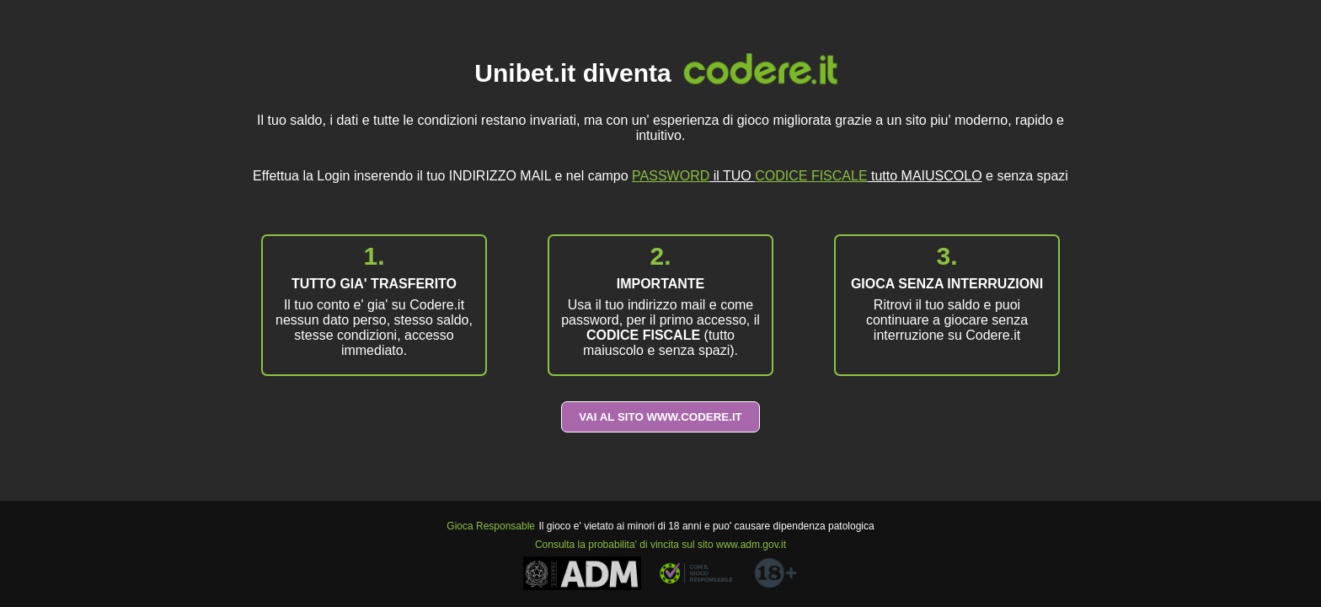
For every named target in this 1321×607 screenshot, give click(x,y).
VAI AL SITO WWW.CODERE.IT (660, 417)
